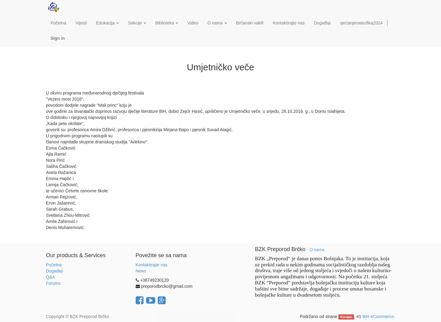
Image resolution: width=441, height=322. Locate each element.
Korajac (346, 317)
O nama (317, 249)
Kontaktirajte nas (152, 264)
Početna (54, 264)
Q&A (50, 277)
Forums (53, 283)
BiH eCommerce (378, 316)
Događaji (54, 270)
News (141, 270)
